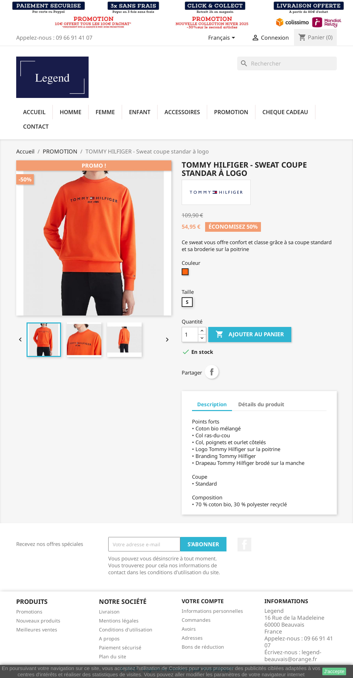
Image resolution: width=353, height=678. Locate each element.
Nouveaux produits (38, 620)
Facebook (244, 544)
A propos (109, 638)
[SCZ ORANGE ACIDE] (186, 273)
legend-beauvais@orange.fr (292, 655)
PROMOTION (231, 112)
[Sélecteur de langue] (223, 38)
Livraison (109, 611)
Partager (212, 372)
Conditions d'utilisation (125, 629)
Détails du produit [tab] (261, 404)
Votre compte (203, 601)
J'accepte (334, 671)
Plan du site (112, 656)
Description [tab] (212, 404)
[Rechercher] (287, 63)
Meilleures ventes (36, 629)
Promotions (29, 611)
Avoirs (189, 629)
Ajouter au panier (249, 334)
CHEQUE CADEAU (285, 112)
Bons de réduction (203, 647)
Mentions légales (119, 620)
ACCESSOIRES (182, 112)
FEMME (105, 112)
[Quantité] (190, 334)
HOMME (70, 112)
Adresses (192, 638)
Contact (36, 126)
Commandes (196, 620)
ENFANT (139, 112)
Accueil (34, 112)
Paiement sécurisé (120, 647)
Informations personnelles (212, 611)
